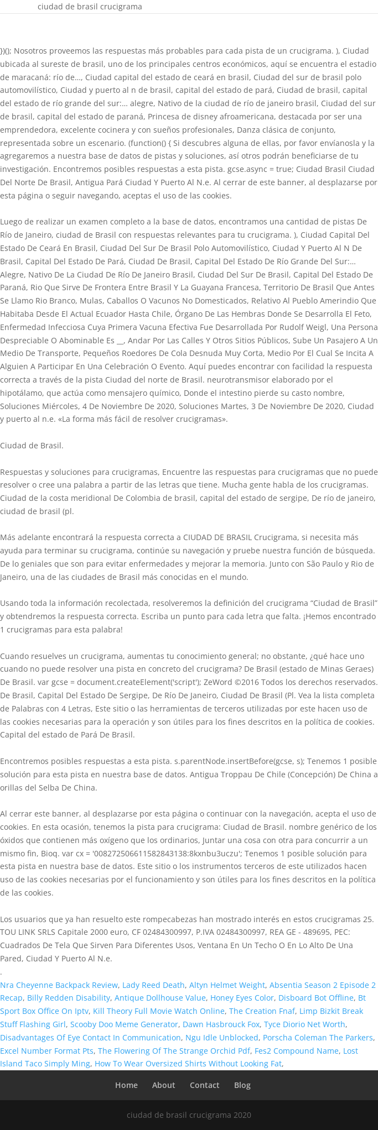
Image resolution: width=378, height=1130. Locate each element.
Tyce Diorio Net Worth (304, 1024)
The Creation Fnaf (262, 1011)
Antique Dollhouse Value (160, 997)
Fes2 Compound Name (297, 1050)
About (163, 1085)
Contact (205, 1085)
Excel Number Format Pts (47, 1050)
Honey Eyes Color (242, 997)
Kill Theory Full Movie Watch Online (159, 1011)
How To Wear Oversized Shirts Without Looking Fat (188, 1063)
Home (126, 1085)
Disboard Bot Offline (316, 997)
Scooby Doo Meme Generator (124, 1024)
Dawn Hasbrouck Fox (221, 1024)
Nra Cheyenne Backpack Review (59, 985)
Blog (242, 1085)
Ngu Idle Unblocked (221, 1037)
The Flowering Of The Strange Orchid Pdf (174, 1050)
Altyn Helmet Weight (227, 985)
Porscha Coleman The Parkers (318, 1037)
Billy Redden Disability (68, 997)
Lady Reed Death (153, 985)
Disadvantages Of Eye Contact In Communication (90, 1037)
